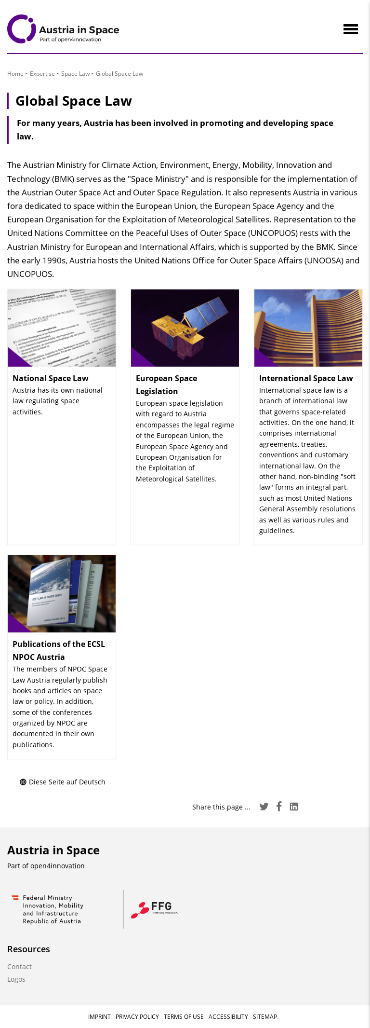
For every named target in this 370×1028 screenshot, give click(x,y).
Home (15, 73)
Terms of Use (184, 1017)
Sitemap (265, 1017)
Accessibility (228, 1017)
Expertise (42, 73)
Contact (19, 966)
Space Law (75, 73)
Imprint (99, 1017)
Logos (16, 979)
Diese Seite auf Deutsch (62, 781)
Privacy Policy (137, 1017)
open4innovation (57, 865)
